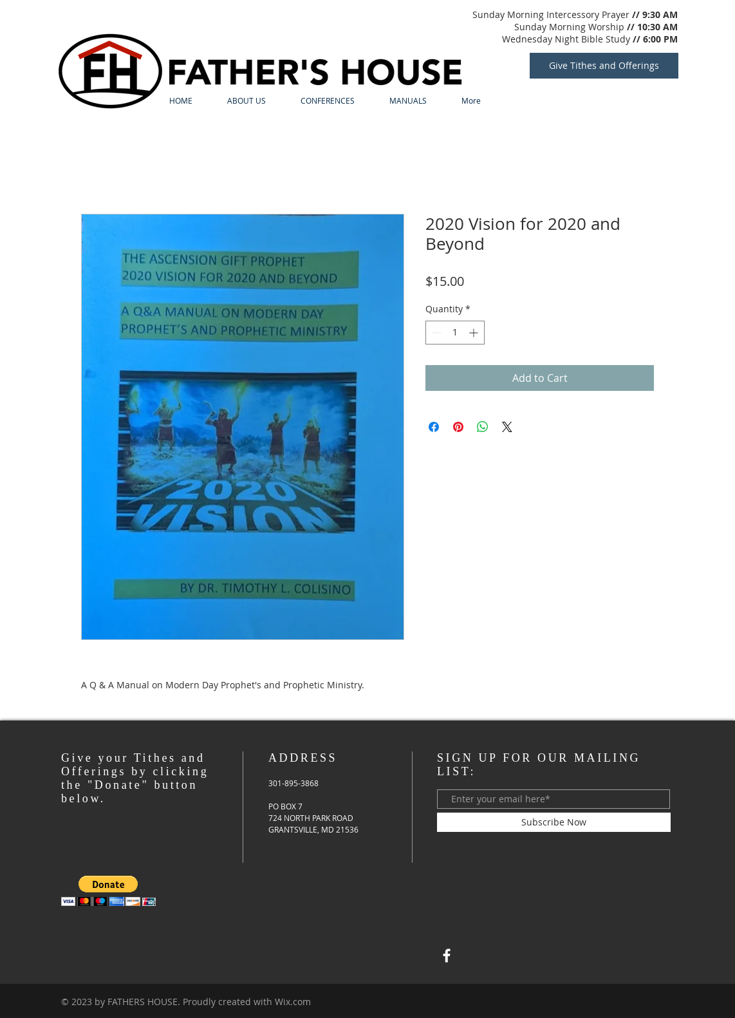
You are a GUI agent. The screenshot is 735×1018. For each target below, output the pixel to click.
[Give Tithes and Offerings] (604, 66)
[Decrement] (435, 332)
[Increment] (475, 332)
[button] (108, 891)
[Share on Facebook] (434, 427)
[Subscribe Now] (554, 822)
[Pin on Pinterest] (458, 427)
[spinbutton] (455, 332)
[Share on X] (507, 427)
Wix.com (293, 1001)
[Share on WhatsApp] (482, 427)
